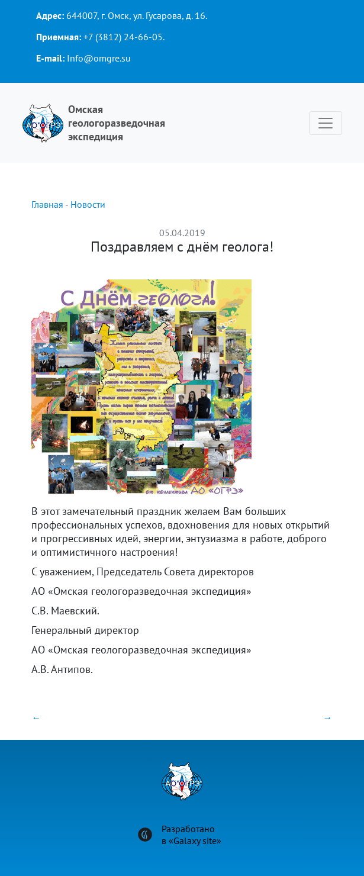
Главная (47, 204)
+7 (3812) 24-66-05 (123, 37)
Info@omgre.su (99, 58)
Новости (87, 204)
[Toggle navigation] (325, 123)
